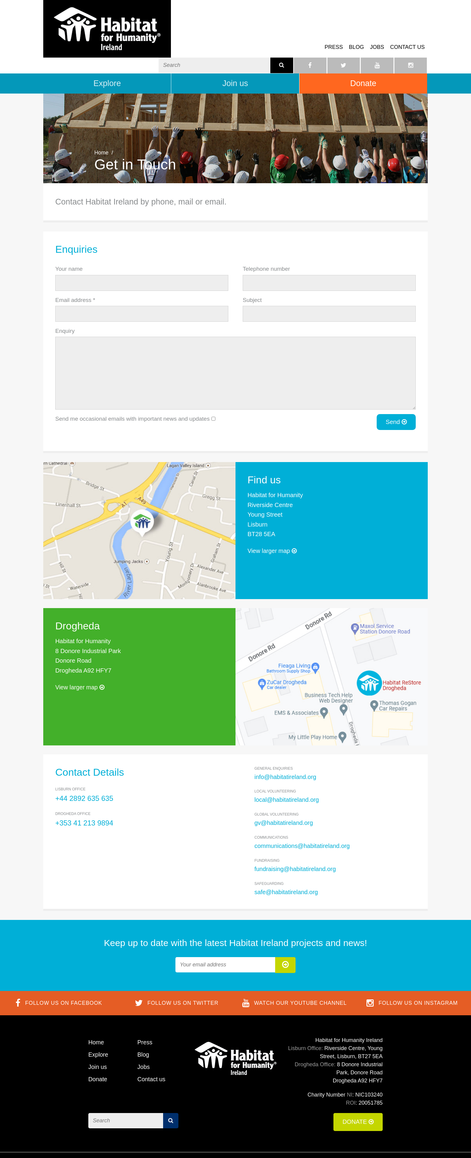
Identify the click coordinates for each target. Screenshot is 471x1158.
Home (101, 131)
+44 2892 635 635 (84, 777)
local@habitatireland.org (287, 778)
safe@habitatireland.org (286, 870)
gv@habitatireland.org (284, 801)
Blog (356, 34)
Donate (363, 61)
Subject (252, 278)
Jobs (377, 34)
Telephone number (266, 247)
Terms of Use (288, 1145)
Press (334, 34)
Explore (107, 61)
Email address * (75, 278)
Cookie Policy (326, 1145)
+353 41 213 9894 (84, 802)
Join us (235, 61)
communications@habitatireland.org (302, 824)
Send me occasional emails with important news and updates (132, 397)
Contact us (407, 34)
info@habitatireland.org (286, 755)
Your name (69, 247)
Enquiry (64, 309)
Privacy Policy (366, 1145)
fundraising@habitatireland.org (295, 846)
